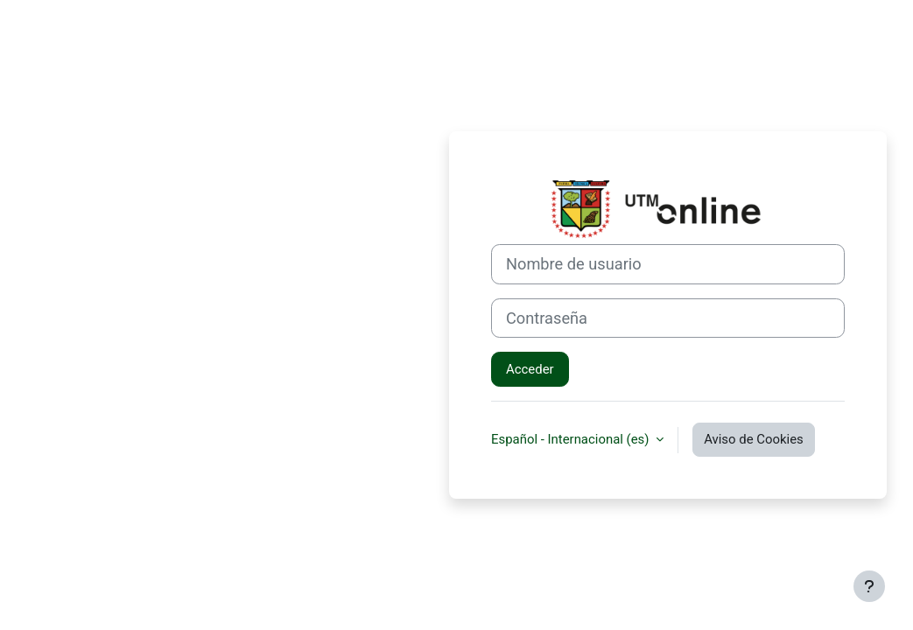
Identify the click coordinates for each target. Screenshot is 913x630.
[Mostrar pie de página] (869, 586)
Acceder (530, 369)
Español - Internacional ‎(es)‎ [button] (571, 439)
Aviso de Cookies (754, 439)
